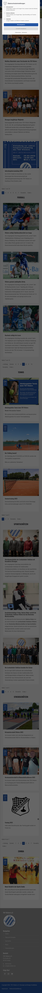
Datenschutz (18, 32)
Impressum (24, 32)
